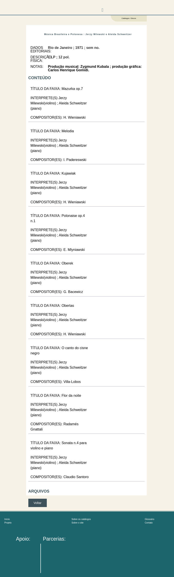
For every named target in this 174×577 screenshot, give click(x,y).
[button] (102, 10)
